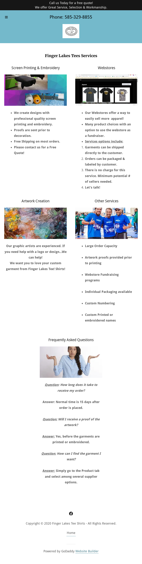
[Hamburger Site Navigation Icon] (11, 17)
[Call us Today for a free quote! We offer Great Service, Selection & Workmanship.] (71, 5)
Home (71, 533)
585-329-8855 (78, 17)
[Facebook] (71, 513)
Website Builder (87, 551)
